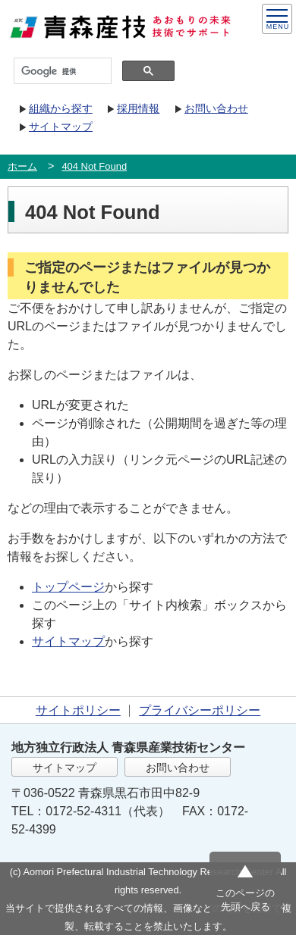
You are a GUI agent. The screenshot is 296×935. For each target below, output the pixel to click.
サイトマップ (61, 126)
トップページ (68, 586)
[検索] (61, 71)
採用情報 (138, 108)
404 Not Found (94, 166)
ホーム (22, 166)
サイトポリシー (78, 710)
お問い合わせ (216, 108)
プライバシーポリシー (199, 710)
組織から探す (61, 108)
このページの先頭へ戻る (245, 899)
